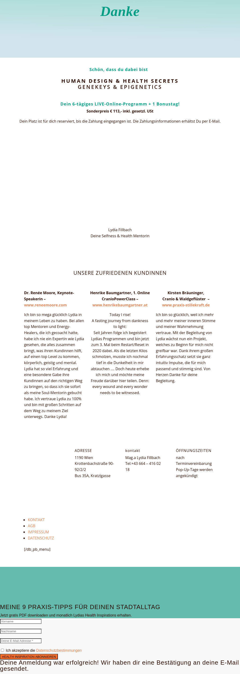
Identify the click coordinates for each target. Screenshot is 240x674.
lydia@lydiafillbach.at (143, 475)
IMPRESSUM (38, 532)
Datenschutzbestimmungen (59, 650)
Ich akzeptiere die (44, 650)
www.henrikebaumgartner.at (119, 305)
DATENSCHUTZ (41, 538)
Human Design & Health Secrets (120, 80)
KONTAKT (36, 519)
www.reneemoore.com (45, 305)
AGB (31, 525)
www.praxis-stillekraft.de (186, 305)
